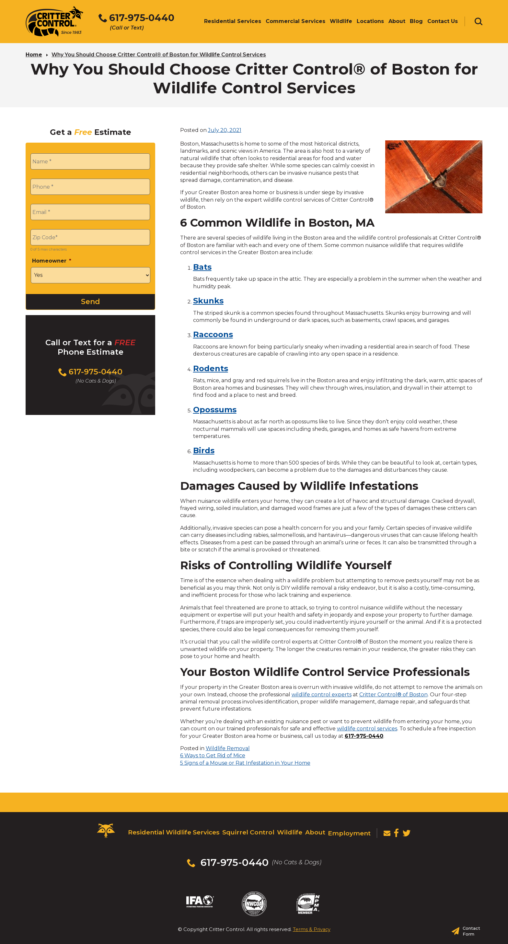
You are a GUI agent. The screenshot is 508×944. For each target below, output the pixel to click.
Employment (347, 829)
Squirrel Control (243, 829)
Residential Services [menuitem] (232, 22)
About (312, 829)
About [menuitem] (396, 22)
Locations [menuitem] (370, 22)
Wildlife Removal (228, 747)
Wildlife (285, 829)
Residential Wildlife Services (171, 829)
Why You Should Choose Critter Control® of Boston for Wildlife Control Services (159, 54)
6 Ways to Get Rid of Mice (212, 754)
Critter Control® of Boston (393, 693)
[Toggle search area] (478, 22)
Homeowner (51, 260)
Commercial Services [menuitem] (295, 22)
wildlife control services (367, 728)
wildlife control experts (322, 693)
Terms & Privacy (311, 917)
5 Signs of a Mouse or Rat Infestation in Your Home (245, 762)
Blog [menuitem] (416, 22)
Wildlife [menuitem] (341, 22)
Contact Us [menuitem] (442, 22)
